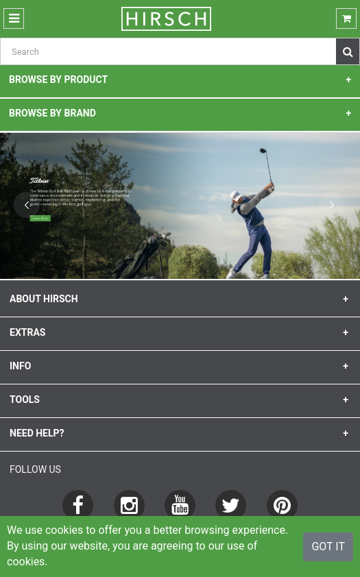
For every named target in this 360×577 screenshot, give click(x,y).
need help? (37, 433)
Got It (328, 546)
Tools (25, 399)
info (20, 365)
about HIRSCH (44, 298)
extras (27, 332)
